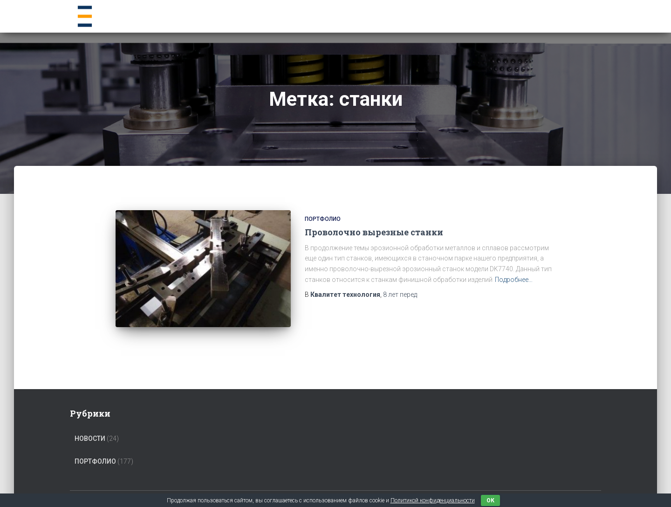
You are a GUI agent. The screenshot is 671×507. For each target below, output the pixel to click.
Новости (90, 426)
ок (490, 500)
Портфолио (323, 219)
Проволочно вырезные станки (374, 232)
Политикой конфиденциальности (432, 500)
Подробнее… (514, 279)
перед (400, 294)
